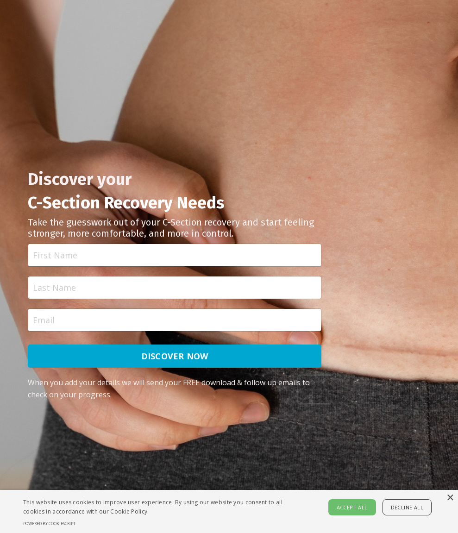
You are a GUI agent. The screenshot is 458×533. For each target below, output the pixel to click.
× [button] (449, 498)
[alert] (229, 511)
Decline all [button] (407, 507)
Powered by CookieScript (49, 523)
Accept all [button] (352, 507)
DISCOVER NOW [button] (174, 356)
